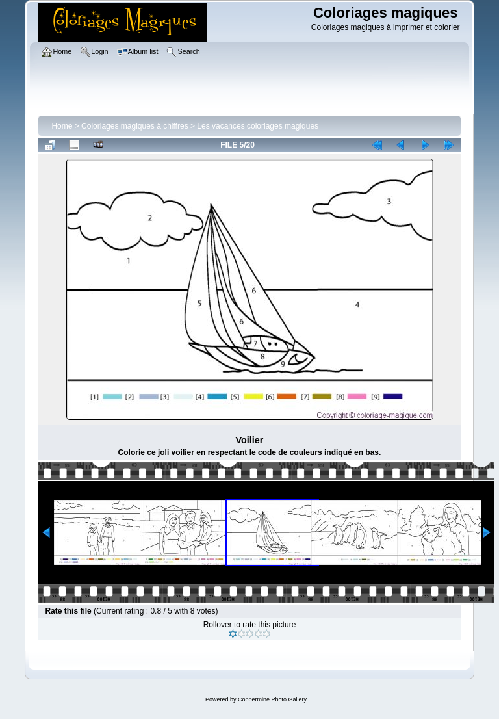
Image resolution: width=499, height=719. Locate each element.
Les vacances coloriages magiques (257, 126)
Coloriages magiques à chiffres (134, 126)
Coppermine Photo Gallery (272, 699)
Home (61, 126)
